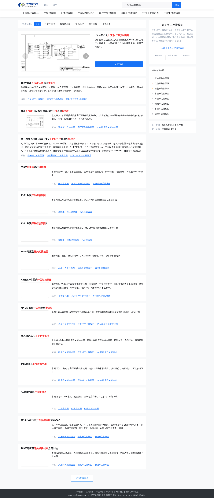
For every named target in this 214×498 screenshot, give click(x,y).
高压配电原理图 (169, 129)
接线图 (61, 211)
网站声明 (99, 492)
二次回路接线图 (86, 13)
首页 (46, 4)
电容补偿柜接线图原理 (80, 155)
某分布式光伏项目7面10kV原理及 (48, 139)
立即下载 (119, 64)
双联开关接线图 (162, 83)
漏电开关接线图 (129, 13)
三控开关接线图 (172, 13)
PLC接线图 (72, 211)
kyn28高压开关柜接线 (107, 352)
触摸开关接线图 (102, 268)
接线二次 (79, 24)
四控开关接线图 (162, 114)
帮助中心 (109, 492)
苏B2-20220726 (124, 495)
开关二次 (106, 24)
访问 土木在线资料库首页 (172, 48)
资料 (55, 4)
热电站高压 (34, 364)
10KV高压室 (34, 251)
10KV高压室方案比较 (39, 448)
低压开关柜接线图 (66, 324)
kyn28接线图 (86, 211)
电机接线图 (76, 408)
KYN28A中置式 (36, 279)
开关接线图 (67, 13)
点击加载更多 (82, 478)
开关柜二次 (50, 24)
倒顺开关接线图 (162, 103)
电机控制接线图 (91, 408)
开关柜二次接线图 (35, 99)
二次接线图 (50, 13)
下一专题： (157, 129)
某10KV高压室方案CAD (40, 420)
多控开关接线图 (162, 93)
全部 (37, 24)
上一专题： (157, 125)
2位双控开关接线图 (101, 183)
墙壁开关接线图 (162, 88)
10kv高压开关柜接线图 (76, 99)
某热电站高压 (35, 336)
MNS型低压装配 (36, 308)
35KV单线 (33, 167)
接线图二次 (65, 24)
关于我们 (79, 492)
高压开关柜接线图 (55, 99)
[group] (55, 53)
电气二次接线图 (107, 13)
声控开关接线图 (162, 98)
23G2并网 (33, 195)
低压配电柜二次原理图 (172, 125)
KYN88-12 (112, 35)
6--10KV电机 (33, 392)
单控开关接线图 (162, 109)
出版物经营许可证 (138, 495)
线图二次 (93, 24)
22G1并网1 (34, 223)
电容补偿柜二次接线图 (57, 155)
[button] (86, 56)
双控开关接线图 (150, 13)
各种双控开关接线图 (80, 183)
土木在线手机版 (132, 492)
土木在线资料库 (30, 13)
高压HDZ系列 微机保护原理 (45, 111)
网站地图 (119, 492)
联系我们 (89, 492)
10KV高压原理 (38, 83)
